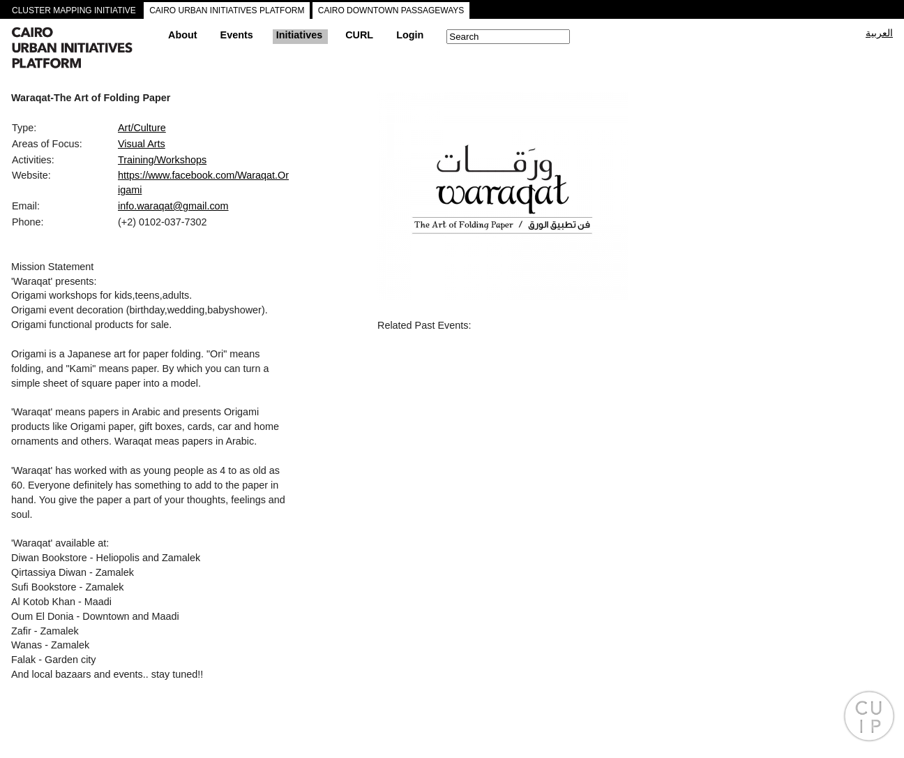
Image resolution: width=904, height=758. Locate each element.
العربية (879, 32)
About (182, 34)
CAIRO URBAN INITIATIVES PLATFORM (226, 10)
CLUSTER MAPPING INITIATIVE (74, 10)
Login (409, 34)
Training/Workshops (162, 159)
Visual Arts (141, 143)
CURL (359, 34)
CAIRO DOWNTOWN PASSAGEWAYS (391, 10)
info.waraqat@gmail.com (173, 205)
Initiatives (299, 34)
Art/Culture (142, 127)
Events (236, 34)
